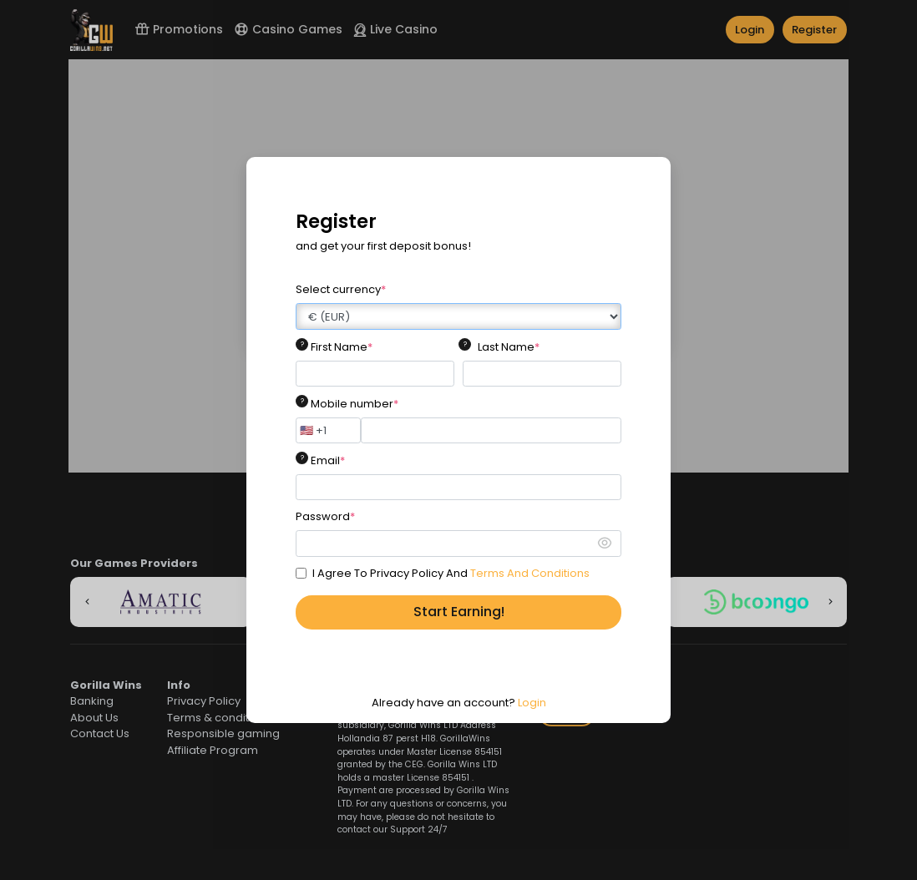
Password (325, 516)
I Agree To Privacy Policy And (451, 573)
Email (328, 460)
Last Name (509, 347)
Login (532, 703)
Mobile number (354, 404)
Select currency (341, 289)
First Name (341, 347)
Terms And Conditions (530, 573)
